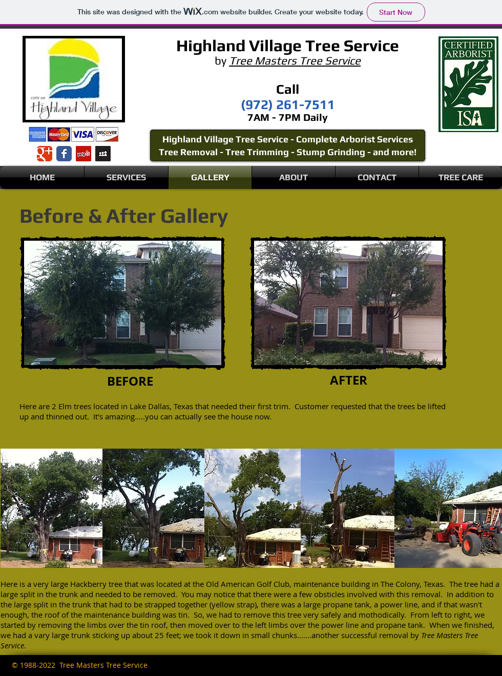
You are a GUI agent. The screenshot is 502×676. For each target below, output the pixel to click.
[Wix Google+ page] (44, 153)
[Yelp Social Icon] (83, 153)
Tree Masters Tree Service (295, 60)
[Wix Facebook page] (64, 153)
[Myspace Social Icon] (103, 153)
